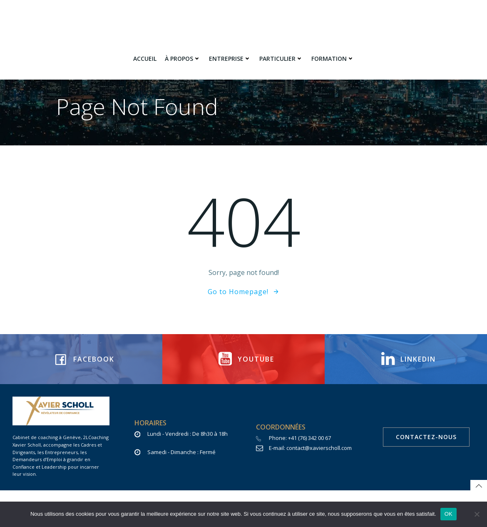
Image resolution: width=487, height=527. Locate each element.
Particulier (281, 58)
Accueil (145, 58)
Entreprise (230, 58)
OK (448, 514)
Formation (332, 58)
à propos (183, 58)
